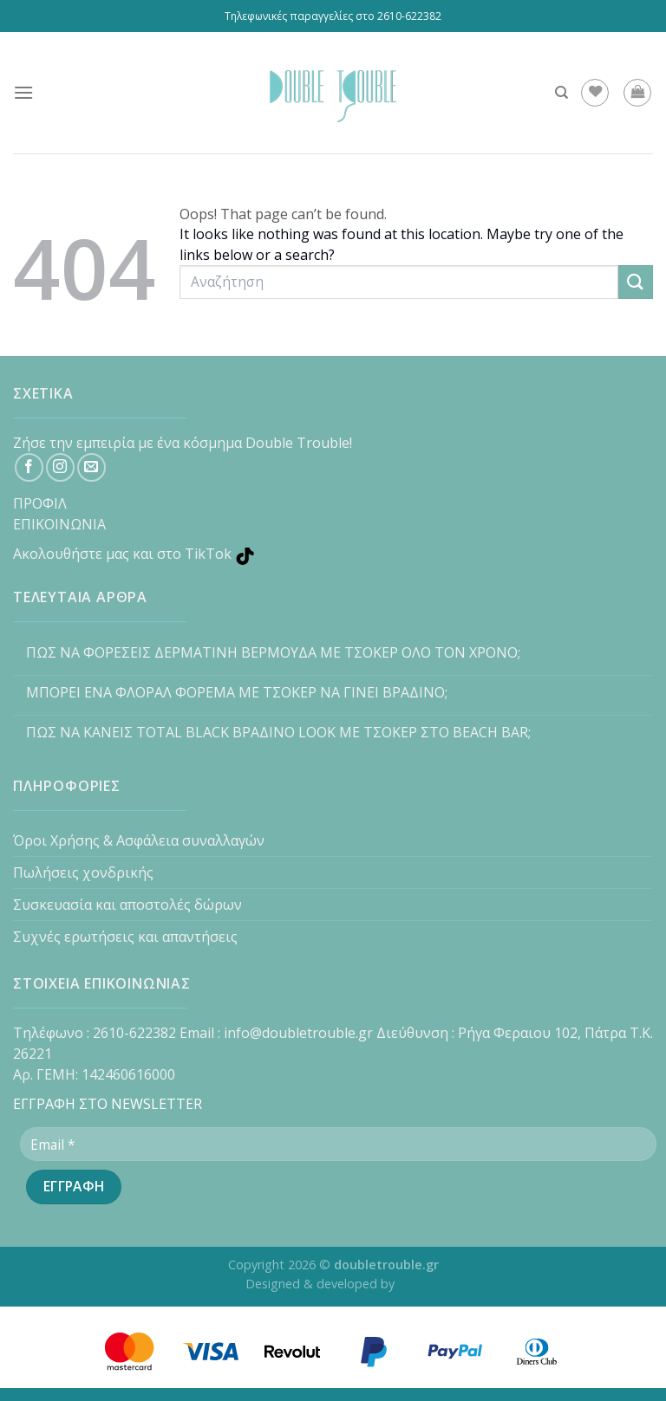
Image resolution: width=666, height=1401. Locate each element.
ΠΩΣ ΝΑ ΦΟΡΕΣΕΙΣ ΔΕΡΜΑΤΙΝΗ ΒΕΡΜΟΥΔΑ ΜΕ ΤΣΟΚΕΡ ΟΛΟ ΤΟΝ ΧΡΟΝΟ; (273, 653)
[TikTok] (333, 550)
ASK (409, 1283)
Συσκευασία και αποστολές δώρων (127, 904)
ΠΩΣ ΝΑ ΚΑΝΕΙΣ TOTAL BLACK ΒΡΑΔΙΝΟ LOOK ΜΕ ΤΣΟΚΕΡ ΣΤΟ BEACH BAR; (278, 732)
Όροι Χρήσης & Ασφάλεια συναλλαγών (138, 840)
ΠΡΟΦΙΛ (40, 503)
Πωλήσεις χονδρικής (83, 872)
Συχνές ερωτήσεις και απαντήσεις (125, 936)
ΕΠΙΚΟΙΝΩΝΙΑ (59, 524)
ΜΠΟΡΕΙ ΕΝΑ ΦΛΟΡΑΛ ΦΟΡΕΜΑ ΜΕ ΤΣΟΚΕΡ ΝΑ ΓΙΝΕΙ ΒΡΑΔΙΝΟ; (236, 692)
